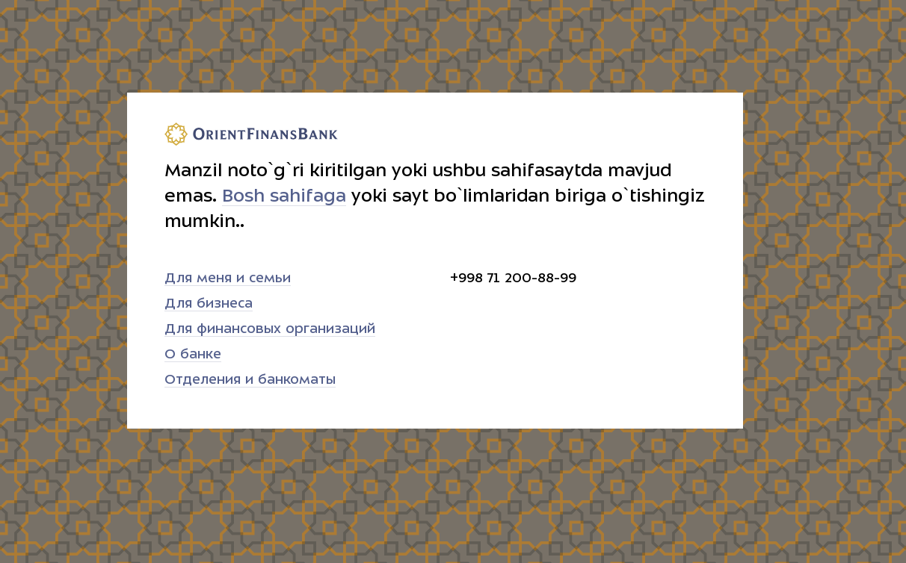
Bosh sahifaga (284, 196)
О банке (192, 354)
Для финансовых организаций (269, 329)
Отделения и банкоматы (250, 380)
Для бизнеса (208, 303)
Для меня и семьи (227, 278)
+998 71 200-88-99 (513, 278)
